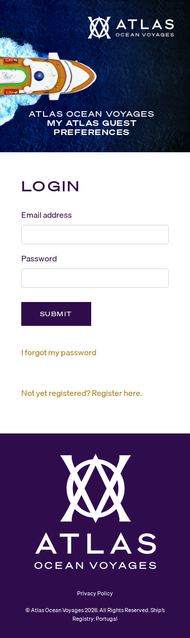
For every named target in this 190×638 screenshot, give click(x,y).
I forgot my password (58, 352)
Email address (46, 215)
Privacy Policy (95, 593)
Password (39, 258)
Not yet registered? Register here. (81, 392)
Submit (56, 314)
